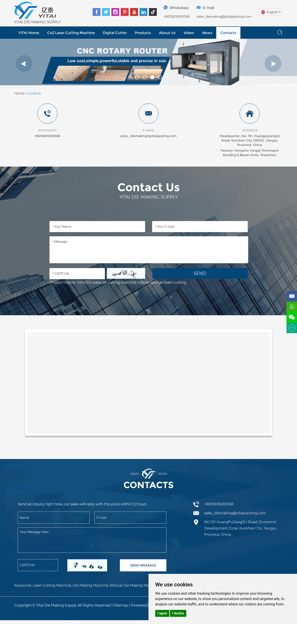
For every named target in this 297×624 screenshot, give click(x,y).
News (207, 33)
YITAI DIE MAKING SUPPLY (37, 22)
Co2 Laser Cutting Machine (71, 33)
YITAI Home (28, 33)
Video (189, 33)
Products (143, 33)
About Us (167, 33)
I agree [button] (162, 613)
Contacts (228, 33)
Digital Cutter (115, 33)
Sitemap (120, 605)
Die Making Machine (90, 585)
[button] (24, 63)
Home (19, 93)
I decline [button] (178, 613)
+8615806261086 (176, 17)
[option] (148, 62)
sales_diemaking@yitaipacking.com (224, 17)
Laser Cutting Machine (52, 585)
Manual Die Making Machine (134, 585)
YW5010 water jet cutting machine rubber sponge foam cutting (131, 282)
